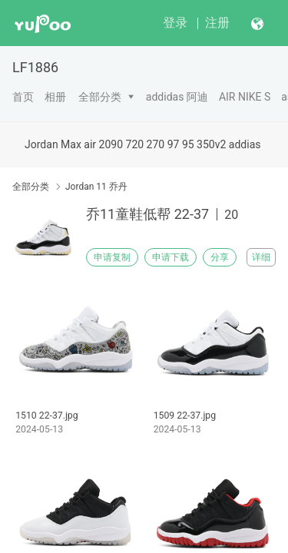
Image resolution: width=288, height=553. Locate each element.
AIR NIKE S (244, 97)
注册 (217, 22)
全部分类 (99, 97)
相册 (55, 97)
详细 (261, 257)
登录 (175, 22)
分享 (219, 257)
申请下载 (170, 257)
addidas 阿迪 (177, 97)
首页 (23, 97)
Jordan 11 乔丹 (96, 186)
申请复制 (112, 257)
